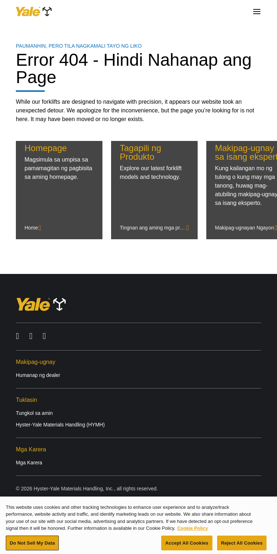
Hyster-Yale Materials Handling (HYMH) (60, 425)
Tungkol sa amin (34, 413)
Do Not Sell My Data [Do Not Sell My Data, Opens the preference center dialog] (32, 544)
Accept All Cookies (186, 544)
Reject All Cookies (242, 544)
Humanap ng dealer (38, 375)
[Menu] (256, 11)
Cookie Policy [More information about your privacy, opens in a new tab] (192, 530)
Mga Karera (29, 462)
